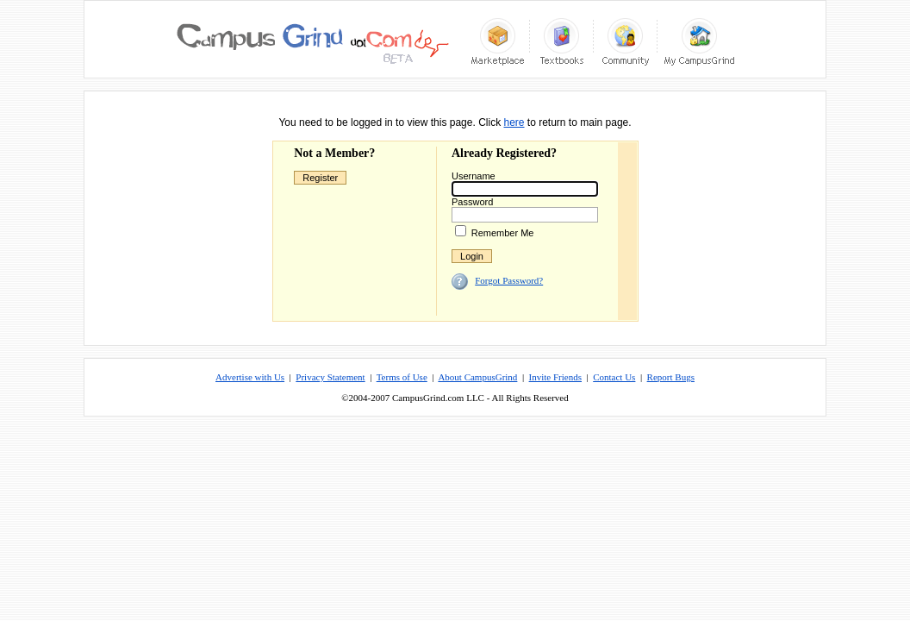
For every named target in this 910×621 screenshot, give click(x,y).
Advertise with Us (249, 377)
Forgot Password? (509, 280)
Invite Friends (555, 377)
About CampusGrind (477, 377)
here (513, 122)
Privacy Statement (330, 377)
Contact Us (614, 377)
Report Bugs (671, 377)
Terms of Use (402, 377)
